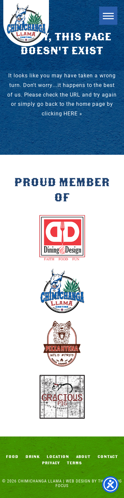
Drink (32, 456)
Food (12, 456)
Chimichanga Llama (26, 23)
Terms (74, 463)
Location (58, 456)
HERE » (72, 113)
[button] (108, 16)
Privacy (51, 463)
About (83, 456)
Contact (108, 456)
